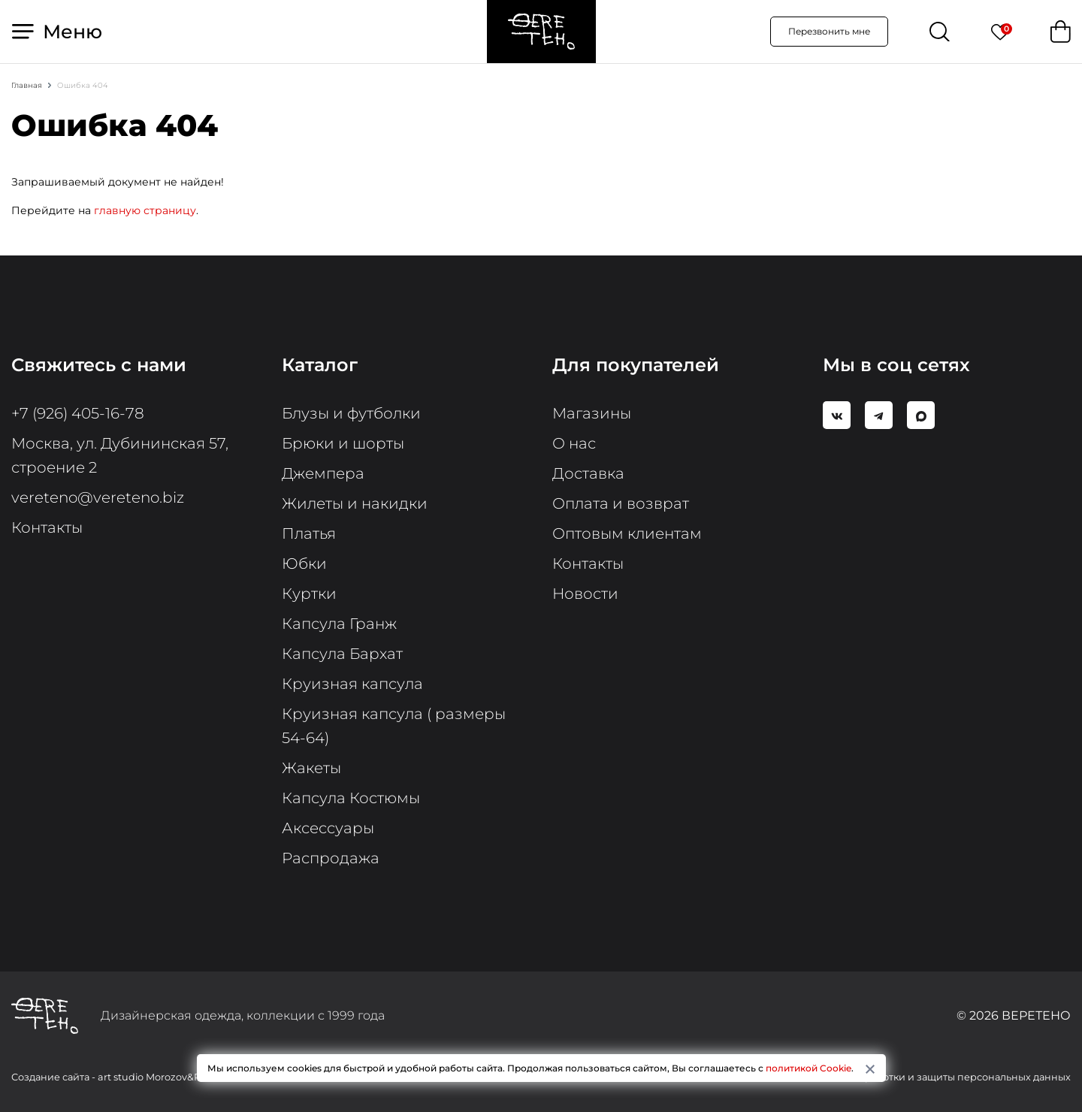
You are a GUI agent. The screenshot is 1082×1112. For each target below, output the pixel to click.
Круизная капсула (352, 684)
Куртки (309, 594)
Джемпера (323, 473)
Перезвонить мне (829, 31)
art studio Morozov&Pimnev (164, 1077)
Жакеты (311, 768)
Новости (585, 594)
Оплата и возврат (620, 503)
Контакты (47, 527)
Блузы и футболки (351, 413)
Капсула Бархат (342, 654)
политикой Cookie (808, 1068)
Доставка (588, 473)
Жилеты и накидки (355, 503)
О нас (574, 443)
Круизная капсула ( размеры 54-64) (394, 726)
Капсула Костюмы (351, 798)
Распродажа (330, 858)
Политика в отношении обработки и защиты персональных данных (902, 1077)
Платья (309, 533)
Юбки (304, 563)
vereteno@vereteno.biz (97, 497)
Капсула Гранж (339, 624)
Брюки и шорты (343, 443)
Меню (57, 31)
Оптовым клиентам (627, 533)
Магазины (591, 413)
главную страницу (145, 210)
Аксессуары (328, 828)
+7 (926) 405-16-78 (77, 413)
